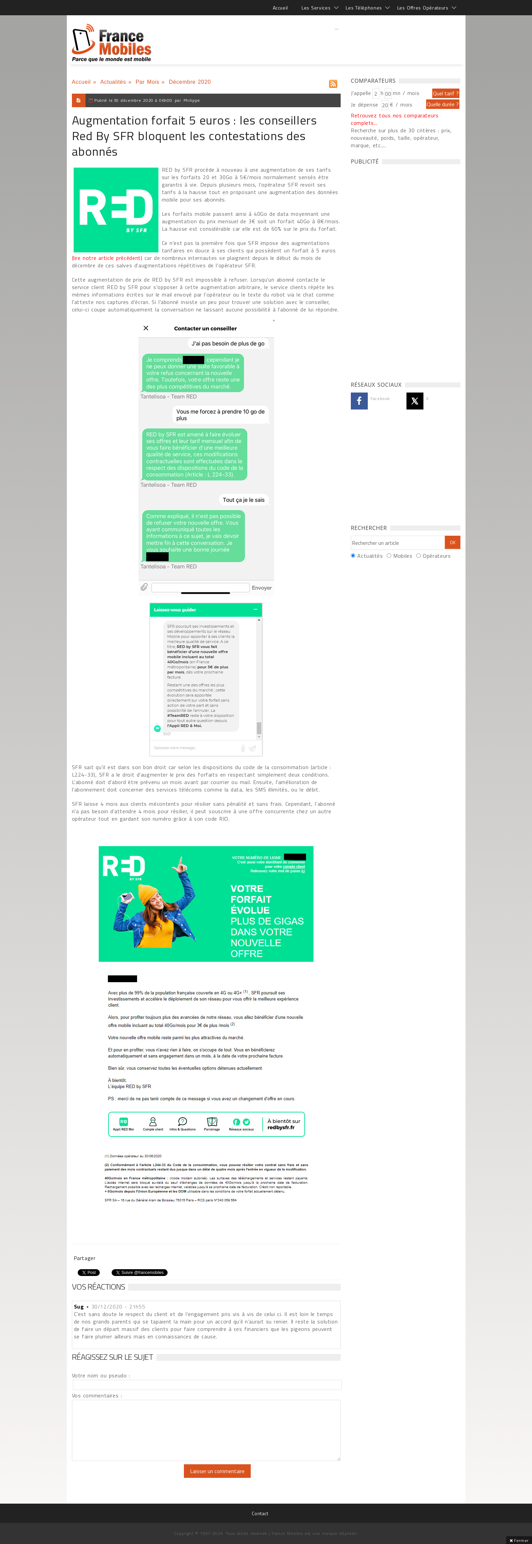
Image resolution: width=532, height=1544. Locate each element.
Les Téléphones (364, 7)
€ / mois (401, 104)
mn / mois (406, 93)
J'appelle (361, 93)
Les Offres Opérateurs (423, 7)
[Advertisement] (336, 42)
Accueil (280, 7)
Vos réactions (98, 1286)
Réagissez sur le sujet (112, 1357)
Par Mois (147, 82)
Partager (85, 1258)
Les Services (316, 7)
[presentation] (128, 1477)
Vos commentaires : (97, 1395)
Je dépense (365, 104)
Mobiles (402, 556)
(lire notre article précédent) (107, 258)
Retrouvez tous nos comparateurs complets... (395, 119)
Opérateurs (437, 556)
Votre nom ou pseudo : (101, 1375)
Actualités (113, 82)
